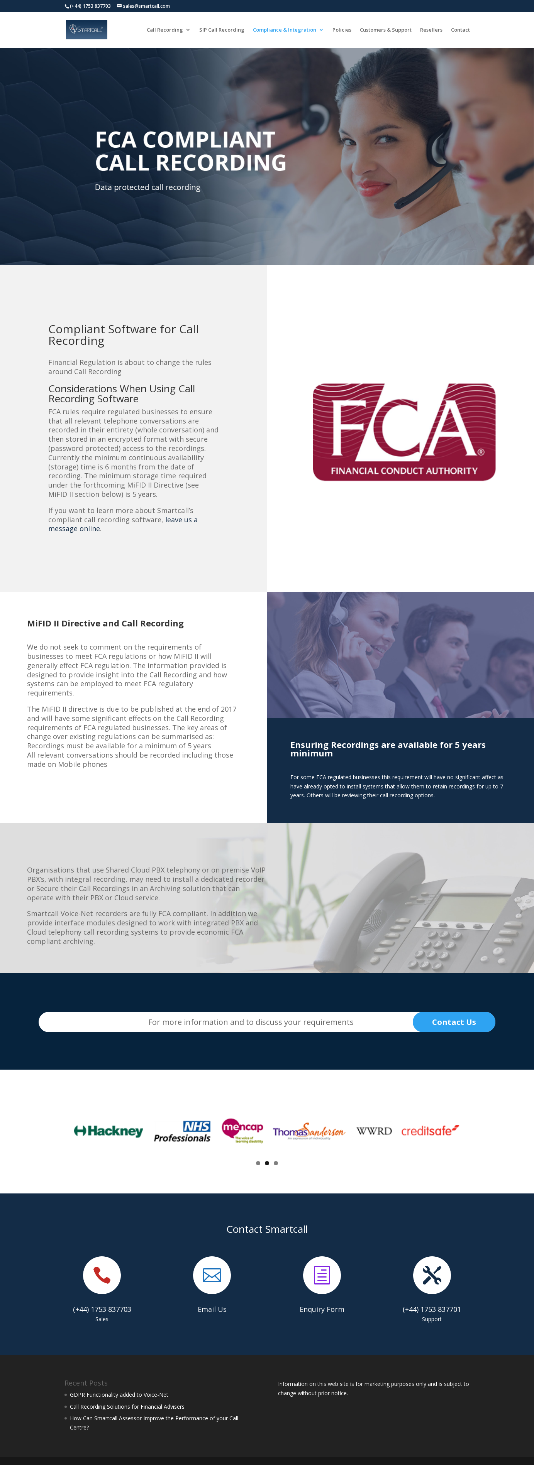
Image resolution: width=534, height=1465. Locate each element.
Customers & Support (386, 30)
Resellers (431, 30)
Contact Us (454, 1022)
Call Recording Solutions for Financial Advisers (127, 1406)
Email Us (212, 1309)
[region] (267, 154)
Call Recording (165, 30)
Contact (460, 30)
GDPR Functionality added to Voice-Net (119, 1394)
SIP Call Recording (221, 30)
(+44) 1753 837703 (102, 1309)
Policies (341, 30)
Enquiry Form (322, 1309)
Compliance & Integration (284, 30)
